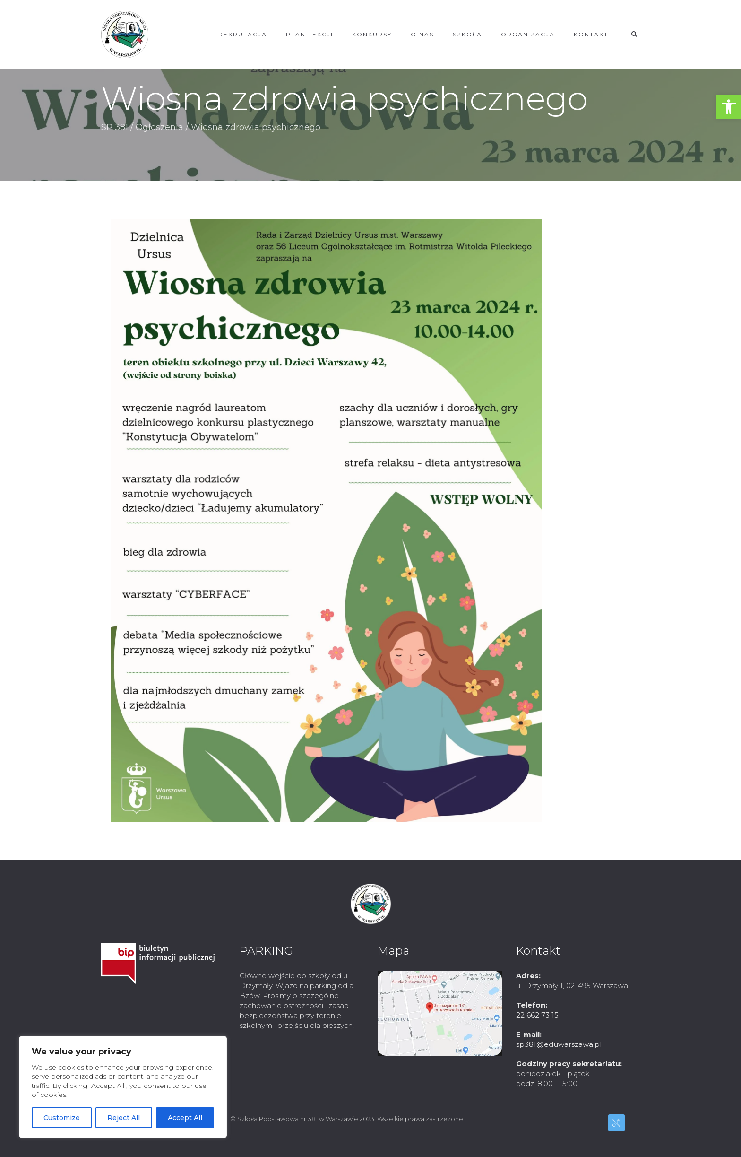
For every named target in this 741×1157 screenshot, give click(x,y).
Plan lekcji (309, 34)
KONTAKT (591, 34)
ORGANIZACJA (528, 34)
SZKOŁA (467, 34)
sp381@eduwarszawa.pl (559, 1044)
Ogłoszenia (159, 127)
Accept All (185, 1118)
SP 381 (114, 127)
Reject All (123, 1118)
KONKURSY (372, 34)
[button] (728, 107)
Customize (61, 1118)
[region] (123, 1087)
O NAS (422, 34)
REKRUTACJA (242, 34)
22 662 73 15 (537, 1014)
